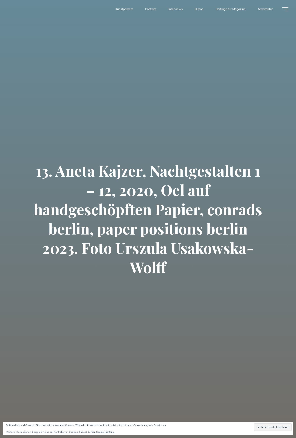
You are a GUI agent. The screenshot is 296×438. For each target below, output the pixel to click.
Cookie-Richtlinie (105, 431)
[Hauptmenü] (285, 9)
